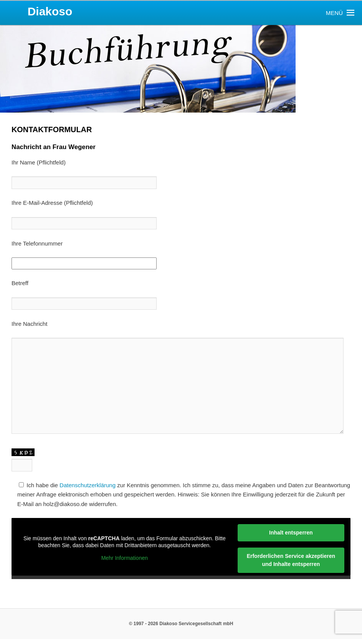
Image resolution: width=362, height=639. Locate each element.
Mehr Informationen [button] (124, 558)
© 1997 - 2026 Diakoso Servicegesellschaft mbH (181, 623)
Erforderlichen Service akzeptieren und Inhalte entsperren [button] (291, 560)
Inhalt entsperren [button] (291, 532)
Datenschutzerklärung (88, 485)
